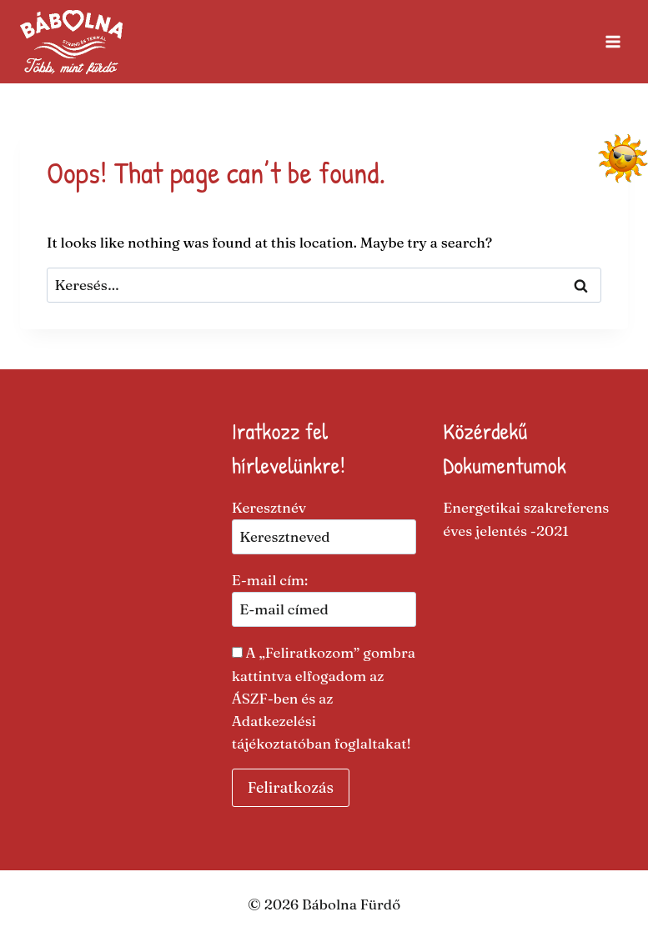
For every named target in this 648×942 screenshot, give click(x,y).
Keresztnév (269, 507)
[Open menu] (612, 41)
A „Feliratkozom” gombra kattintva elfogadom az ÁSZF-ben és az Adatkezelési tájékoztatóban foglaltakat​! (323, 698)
